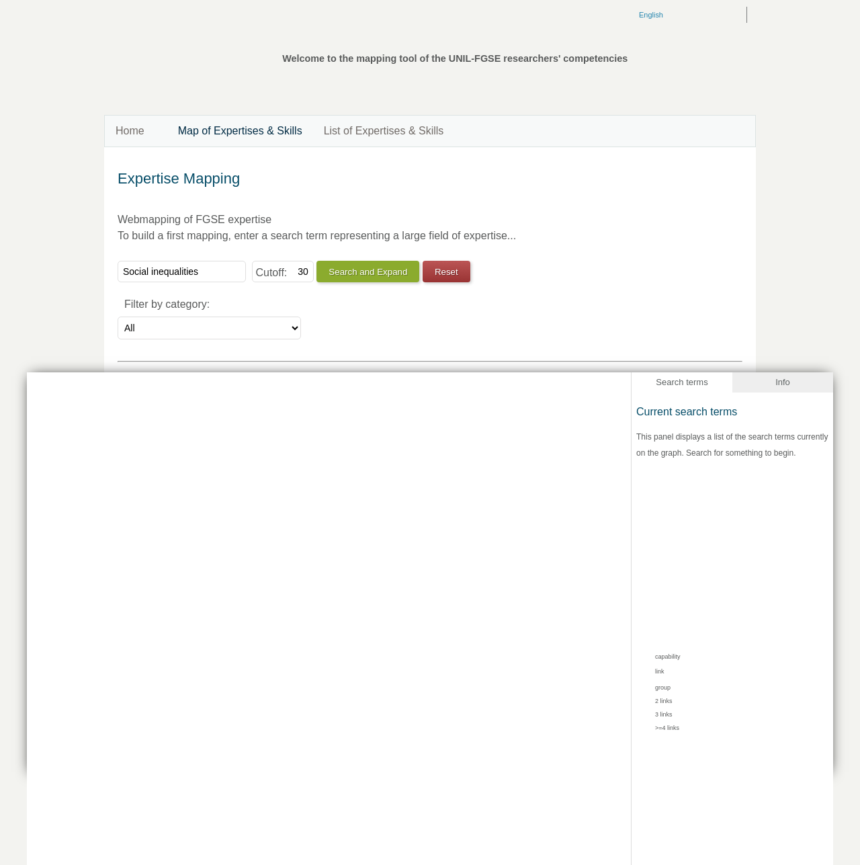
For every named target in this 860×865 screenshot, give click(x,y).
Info (782, 382)
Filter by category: (167, 304)
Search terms (681, 382)
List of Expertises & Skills (384, 130)
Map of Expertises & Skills (240, 130)
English (651, 15)
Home (130, 130)
